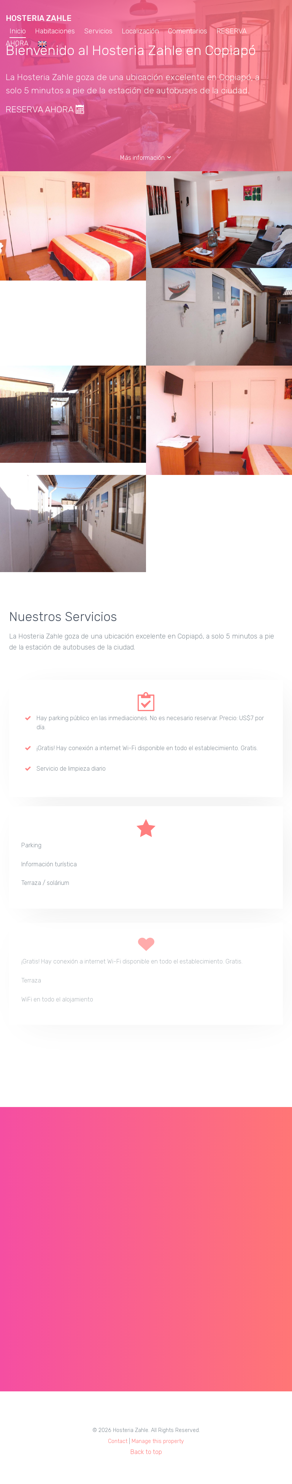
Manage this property (158, 1441)
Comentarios (187, 31)
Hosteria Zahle (38, 18)
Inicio (18, 31)
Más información (146, 157)
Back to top (146, 1452)
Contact (117, 1441)
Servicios (98, 31)
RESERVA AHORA (45, 109)
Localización (140, 31)
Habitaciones (55, 31)
